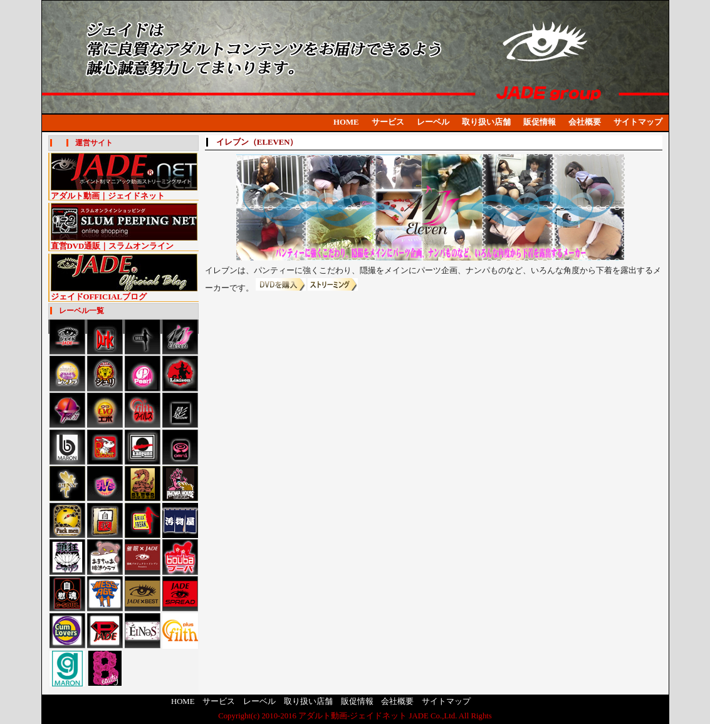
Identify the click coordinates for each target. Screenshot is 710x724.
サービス (388, 122)
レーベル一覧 (81, 310)
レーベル (433, 122)
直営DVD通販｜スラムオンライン (124, 242)
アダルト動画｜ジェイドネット (124, 192)
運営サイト (94, 143)
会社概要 (584, 122)
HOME (346, 122)
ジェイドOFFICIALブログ (124, 292)
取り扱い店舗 (486, 122)
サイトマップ (637, 122)
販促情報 (539, 122)
